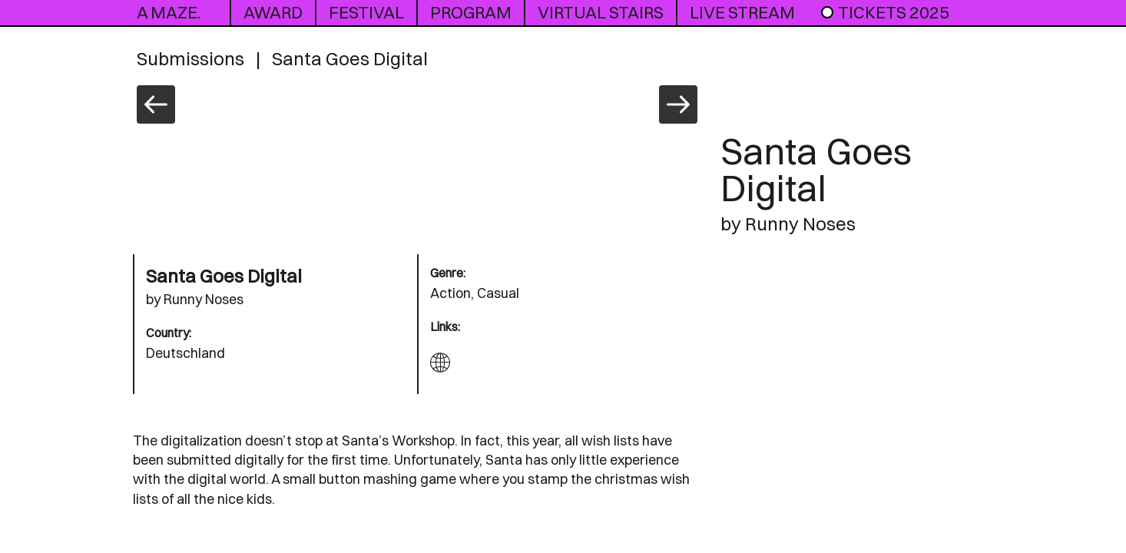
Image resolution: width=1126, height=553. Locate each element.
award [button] (273, 12)
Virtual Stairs (601, 12)
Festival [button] (366, 12)
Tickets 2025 (884, 12)
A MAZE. (168, 12)
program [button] (471, 12)
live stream (742, 12)
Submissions (190, 58)
